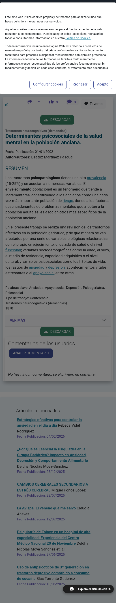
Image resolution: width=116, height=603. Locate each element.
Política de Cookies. (78, 38)
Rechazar (80, 84)
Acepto (102, 84)
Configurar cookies (48, 84)
